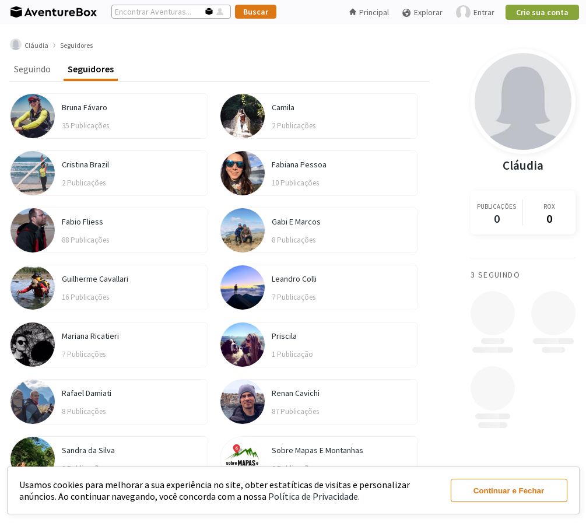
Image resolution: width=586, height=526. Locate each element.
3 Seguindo (495, 274)
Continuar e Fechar (508, 490)
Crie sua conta (542, 12)
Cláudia (523, 165)
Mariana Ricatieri (90, 336)
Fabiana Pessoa (299, 164)
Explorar (422, 12)
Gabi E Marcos (296, 221)
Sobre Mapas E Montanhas (317, 450)
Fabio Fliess (82, 221)
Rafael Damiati (86, 393)
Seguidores (91, 69)
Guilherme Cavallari (95, 278)
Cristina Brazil (85, 164)
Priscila (284, 336)
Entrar (475, 12)
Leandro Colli (294, 278)
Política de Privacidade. (314, 496)
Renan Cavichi (296, 393)
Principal (369, 12)
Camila (283, 107)
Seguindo (32, 69)
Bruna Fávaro (84, 107)
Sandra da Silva (88, 450)
